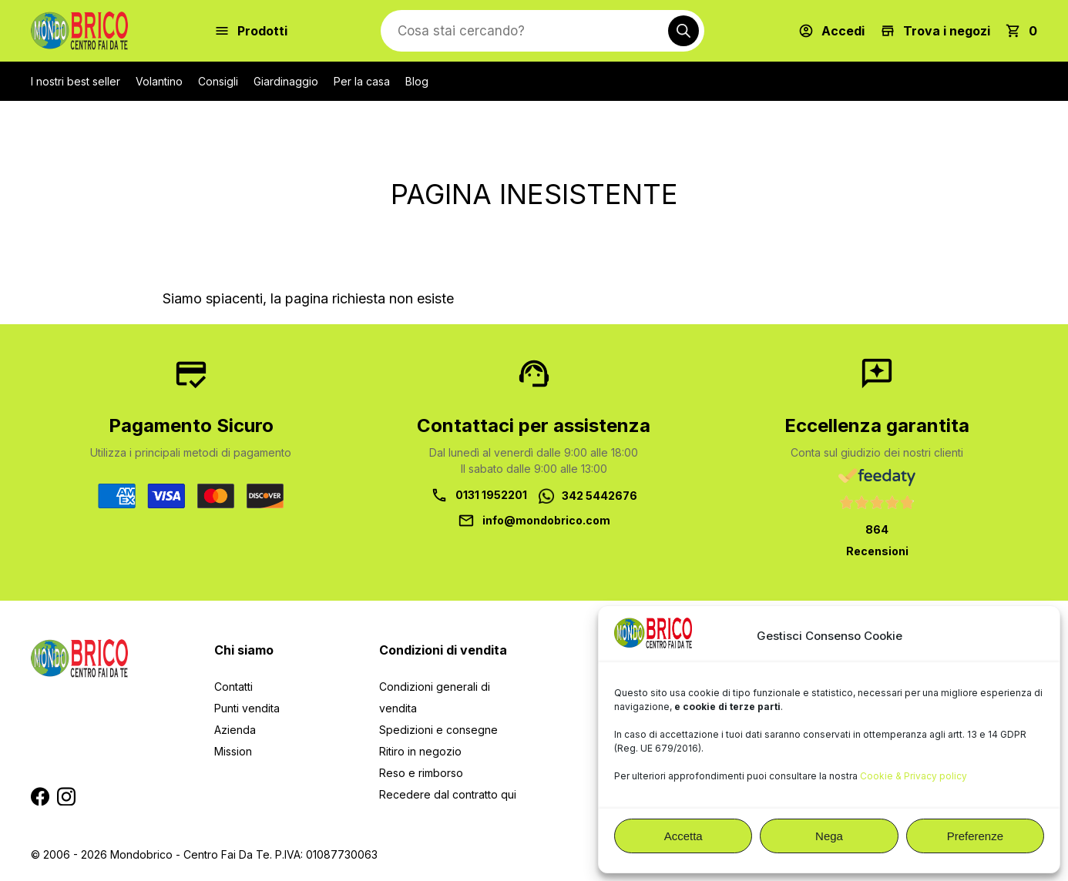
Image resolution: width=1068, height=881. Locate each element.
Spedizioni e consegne (438, 729)
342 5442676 (599, 495)
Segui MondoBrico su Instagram (66, 796)
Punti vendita (247, 708)
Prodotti (262, 31)
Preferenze (975, 835)
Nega (829, 835)
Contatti (233, 686)
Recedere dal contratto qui (447, 794)
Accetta (683, 835)
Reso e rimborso (421, 772)
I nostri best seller (75, 81)
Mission (233, 751)
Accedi (843, 31)
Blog (416, 81)
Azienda (235, 729)
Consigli (218, 81)
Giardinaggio (286, 81)
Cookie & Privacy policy (913, 776)
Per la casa (362, 81)
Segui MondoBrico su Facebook (40, 796)
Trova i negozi (946, 31)
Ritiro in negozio (420, 751)
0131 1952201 (491, 494)
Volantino (159, 81)
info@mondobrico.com (546, 520)
